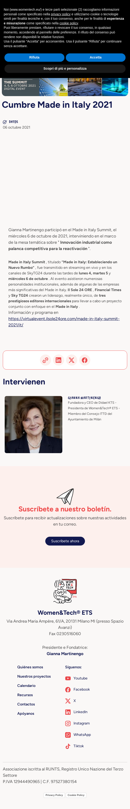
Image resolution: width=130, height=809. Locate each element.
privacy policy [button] (60, 14)
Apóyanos (25, 713)
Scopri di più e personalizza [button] (64, 68)
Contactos (26, 704)
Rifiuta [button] (34, 57)
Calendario (26, 685)
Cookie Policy (76, 795)
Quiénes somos (30, 667)
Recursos (25, 695)
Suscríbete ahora (65, 541)
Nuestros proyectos (34, 676)
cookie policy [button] (69, 23)
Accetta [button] (96, 57)
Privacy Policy (54, 795)
